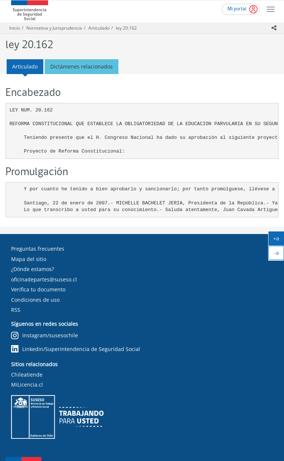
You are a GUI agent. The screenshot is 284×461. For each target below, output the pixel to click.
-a (279, 254)
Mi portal (237, 9)
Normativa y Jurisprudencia (54, 28)
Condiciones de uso (35, 299)
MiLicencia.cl (27, 384)
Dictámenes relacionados (81, 66)
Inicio (14, 28)
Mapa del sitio (28, 259)
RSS (15, 309)
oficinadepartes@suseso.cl (44, 279)
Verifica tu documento (38, 289)
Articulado (98, 28)
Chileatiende (27, 374)
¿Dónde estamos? (32, 269)
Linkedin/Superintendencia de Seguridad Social (75, 349)
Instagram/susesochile (44, 335)
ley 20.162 (126, 28)
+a (278, 239)
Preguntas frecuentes (37, 248)
